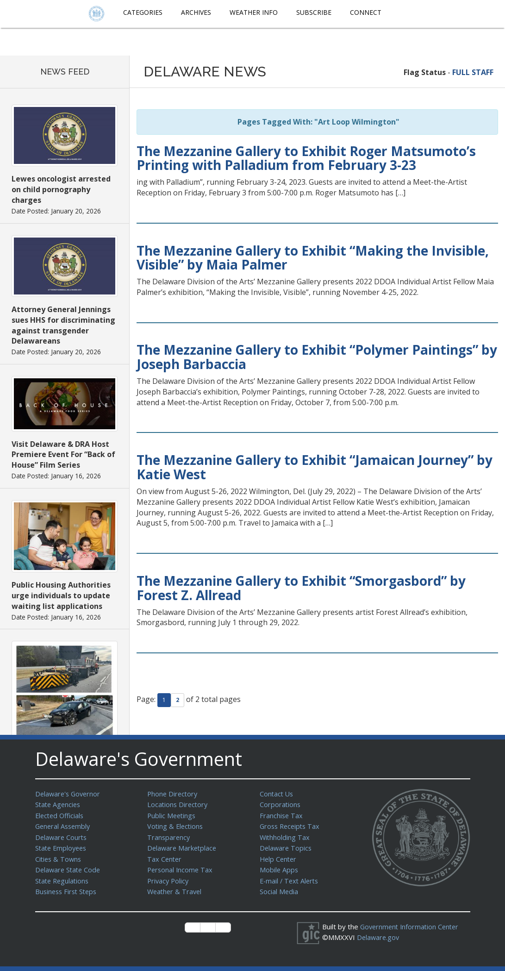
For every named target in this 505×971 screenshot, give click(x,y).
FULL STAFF (472, 72)
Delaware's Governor (69, 793)
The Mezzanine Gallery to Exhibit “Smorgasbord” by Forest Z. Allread (301, 588)
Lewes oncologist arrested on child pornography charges (61, 189)
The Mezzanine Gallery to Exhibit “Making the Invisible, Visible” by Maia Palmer (313, 258)
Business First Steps (67, 887)
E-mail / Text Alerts (291, 877)
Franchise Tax (282, 814)
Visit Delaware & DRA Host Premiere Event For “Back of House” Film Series (63, 454)
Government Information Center (411, 922)
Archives (196, 12)
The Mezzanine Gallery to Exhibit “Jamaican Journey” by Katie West (315, 467)
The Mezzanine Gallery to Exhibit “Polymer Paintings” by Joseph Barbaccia (317, 357)
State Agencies (59, 803)
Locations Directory (178, 803)
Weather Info (254, 12)
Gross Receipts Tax (291, 824)
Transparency (169, 835)
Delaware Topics (286, 845)
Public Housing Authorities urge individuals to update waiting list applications (61, 595)
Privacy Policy (169, 877)
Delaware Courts (62, 835)
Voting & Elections (176, 824)
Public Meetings (172, 814)
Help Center (279, 856)
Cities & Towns (59, 856)
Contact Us (277, 793)
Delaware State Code (69, 866)
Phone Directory (173, 793)
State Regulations (63, 877)
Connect (365, 12)
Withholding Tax (285, 835)
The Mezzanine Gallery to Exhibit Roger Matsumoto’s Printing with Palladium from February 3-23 (306, 158)
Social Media (279, 887)
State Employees (62, 845)
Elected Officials (61, 814)
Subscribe (313, 12)
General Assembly (64, 824)
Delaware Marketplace (183, 845)
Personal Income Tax (181, 866)
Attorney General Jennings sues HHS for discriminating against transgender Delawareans (63, 325)
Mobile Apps (279, 866)
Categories (142, 12)
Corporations (280, 803)
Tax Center (165, 856)
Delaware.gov (379, 932)
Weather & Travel (175, 887)
